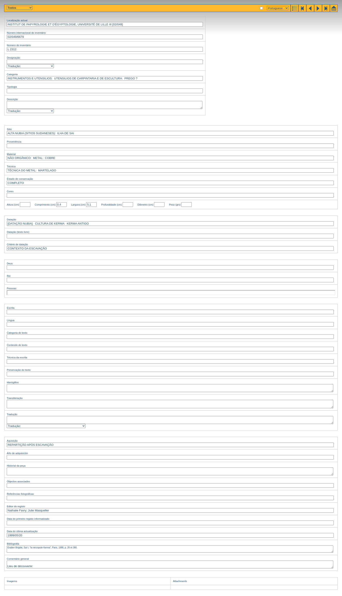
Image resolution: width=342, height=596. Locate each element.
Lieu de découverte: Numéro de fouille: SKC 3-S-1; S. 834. (170, 564)
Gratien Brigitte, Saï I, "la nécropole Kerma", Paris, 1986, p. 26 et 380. (170, 549)
